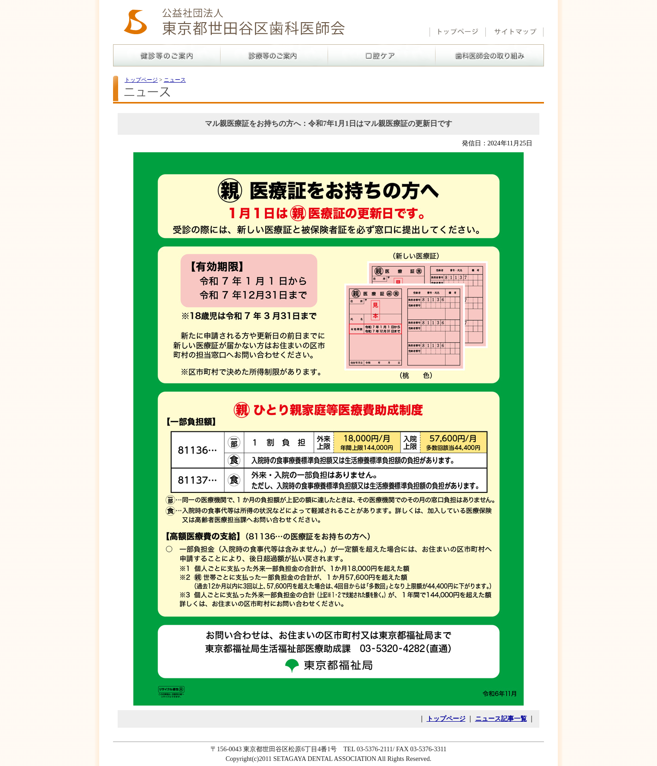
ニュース (175, 80)
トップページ (141, 80)
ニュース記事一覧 (501, 718)
